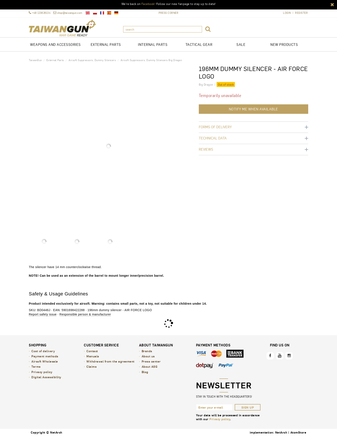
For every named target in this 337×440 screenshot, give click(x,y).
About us (148, 359)
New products (284, 47)
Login (287, 12)
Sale (240, 47)
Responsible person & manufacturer (85, 317)
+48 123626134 (40, 12)
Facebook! (148, 4)
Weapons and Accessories (55, 47)
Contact (92, 354)
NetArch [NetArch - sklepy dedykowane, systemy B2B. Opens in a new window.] (281, 435)
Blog (145, 375)
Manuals (92, 359)
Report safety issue (43, 317)
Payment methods (44, 359)
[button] (332, 4)
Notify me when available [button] (253, 112)
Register (301, 12)
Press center (151, 364)
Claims (91, 369)
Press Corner (168, 12)
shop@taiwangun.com (67, 12)
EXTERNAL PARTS (106, 47)
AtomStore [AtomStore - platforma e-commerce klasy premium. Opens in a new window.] (298, 435)
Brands (147, 354)
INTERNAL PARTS (152, 47)
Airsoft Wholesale (44, 364)
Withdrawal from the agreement (110, 364)
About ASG (150, 369)
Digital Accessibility (46, 380)
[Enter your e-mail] (214, 410)
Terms (36, 369)
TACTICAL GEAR (199, 47)
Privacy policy (41, 375)
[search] (162, 29)
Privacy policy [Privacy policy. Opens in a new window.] (219, 422)
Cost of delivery (43, 354)
